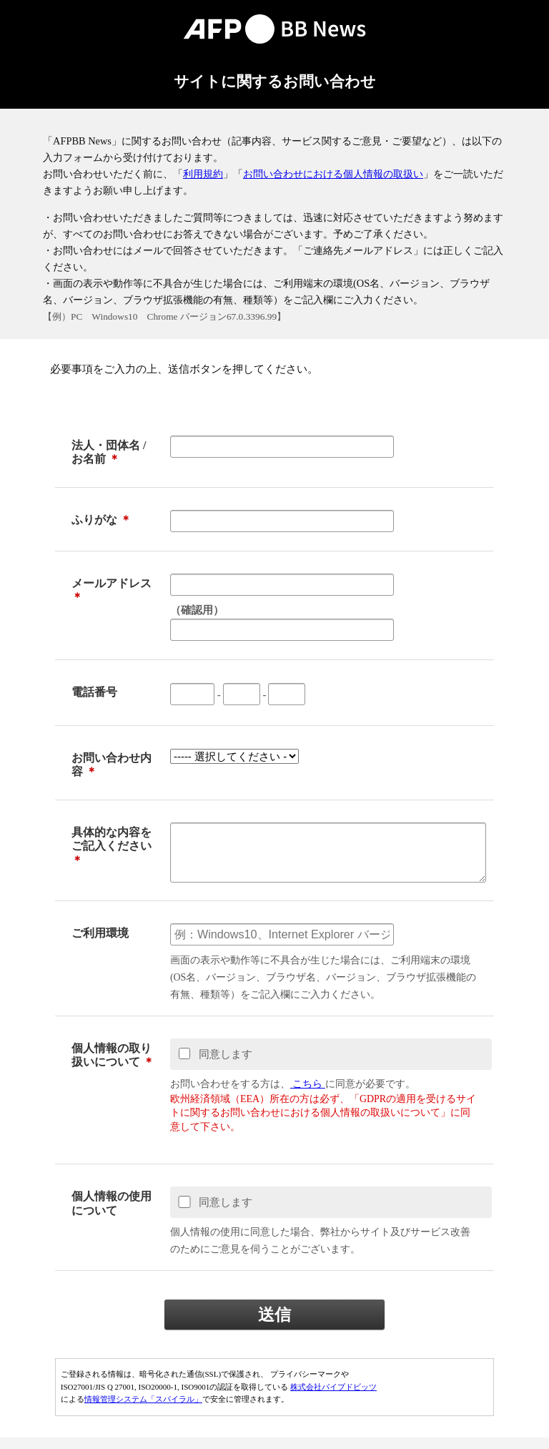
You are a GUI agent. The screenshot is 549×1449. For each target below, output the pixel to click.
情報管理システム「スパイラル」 (143, 1410)
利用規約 (203, 174)
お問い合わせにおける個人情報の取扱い (333, 174)
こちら (307, 1095)
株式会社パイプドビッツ (333, 1398)
